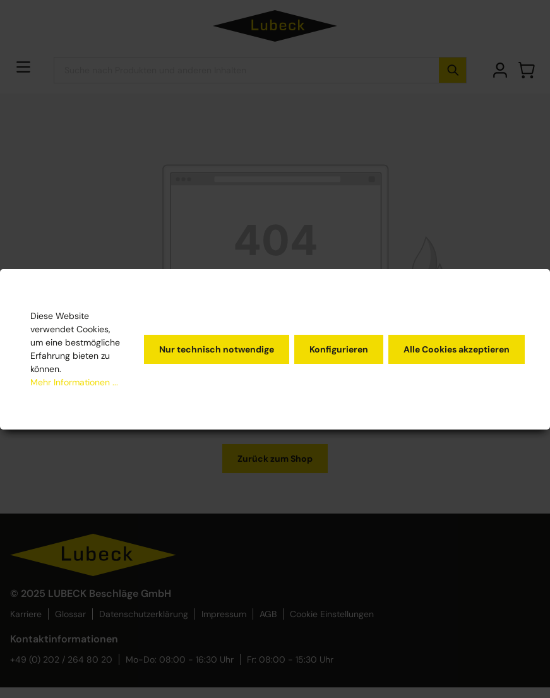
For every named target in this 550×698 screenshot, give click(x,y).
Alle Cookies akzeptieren (457, 349)
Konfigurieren (338, 349)
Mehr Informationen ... (74, 382)
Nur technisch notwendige (216, 349)
